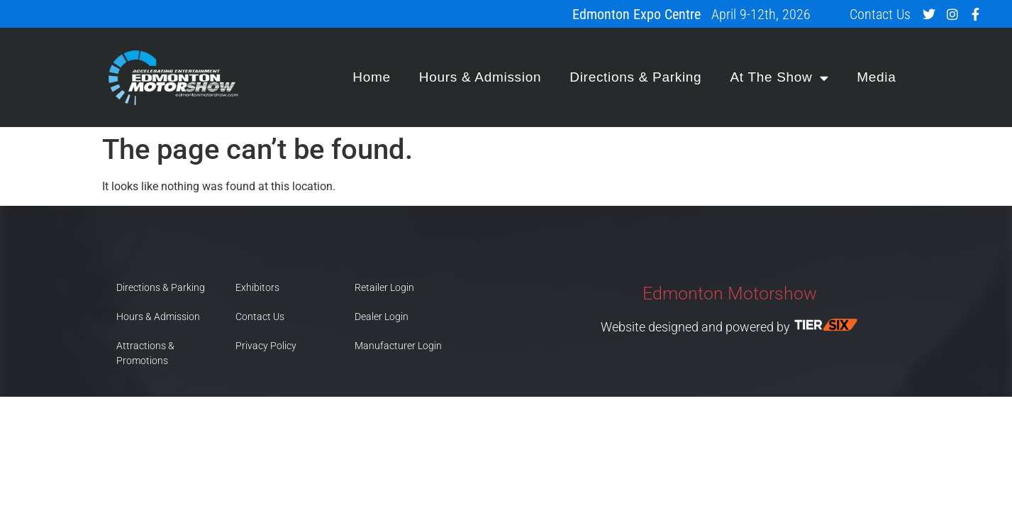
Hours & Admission (480, 77)
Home (371, 77)
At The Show (779, 78)
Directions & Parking (635, 77)
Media (876, 77)
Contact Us (880, 14)
